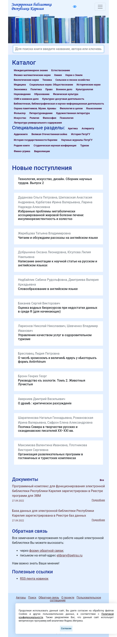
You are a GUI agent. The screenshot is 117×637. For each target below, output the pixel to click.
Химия (58, 75)
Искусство (20, 117)
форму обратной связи (46, 551)
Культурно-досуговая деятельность (63, 98)
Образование (42, 94)
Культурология (84, 89)
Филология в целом (71, 108)
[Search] (58, 49)
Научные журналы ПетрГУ (76, 139)
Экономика (20, 89)
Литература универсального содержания (38, 122)
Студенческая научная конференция (55, 145)
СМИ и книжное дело (26, 98)
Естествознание (60, 70)
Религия (34, 117)
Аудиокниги (21, 134)
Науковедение (22, 94)
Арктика (73, 128)
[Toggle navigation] (100, 7)
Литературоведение (40, 113)
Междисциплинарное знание (31, 70)
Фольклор (19, 113)
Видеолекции (42, 151)
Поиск (32, 597)
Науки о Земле (74, 75)
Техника (47, 79)
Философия (49, 117)
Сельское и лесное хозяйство (73, 79)
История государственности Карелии (35, 139)
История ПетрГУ (80, 134)
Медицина (20, 84)
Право (49, 89)
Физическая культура (65, 94)
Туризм (84, 145)
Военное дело (64, 89)
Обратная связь (49, 597)
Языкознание (94, 108)
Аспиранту (88, 128)
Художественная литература (73, 113)
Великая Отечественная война (49, 134)
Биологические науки (26, 79)
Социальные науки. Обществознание (51, 84)
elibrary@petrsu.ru (69, 555)
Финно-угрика (22, 151)
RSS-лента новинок (34, 578)
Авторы (21, 597)
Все (102, 480)
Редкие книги (22, 145)
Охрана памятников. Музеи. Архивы (35, 108)
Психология (66, 117)
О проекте (67, 597)
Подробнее (98, 500)
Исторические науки (88, 84)
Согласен (66, 628)
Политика (36, 89)
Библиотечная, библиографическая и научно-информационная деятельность (59, 103)
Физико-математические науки (32, 75)
